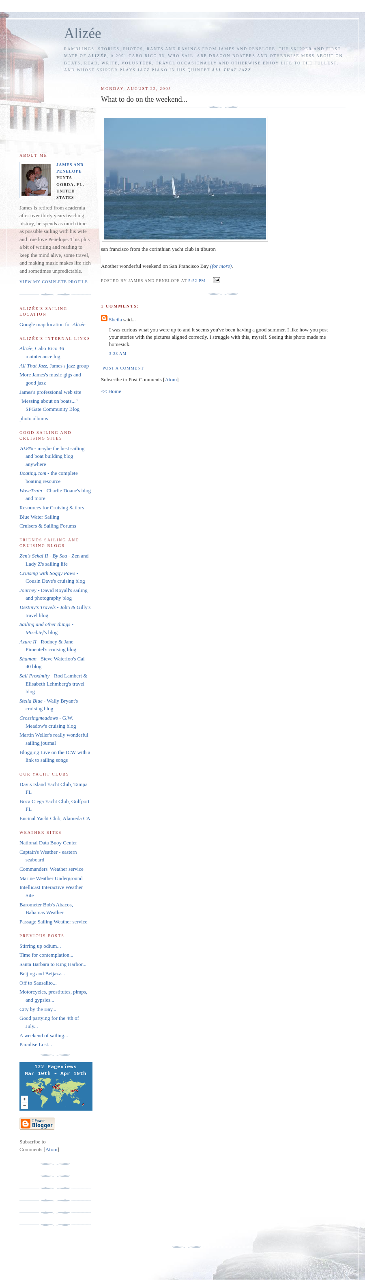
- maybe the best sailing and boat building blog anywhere (51, 456)
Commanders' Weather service (51, 869)
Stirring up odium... (40, 946)
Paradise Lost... (35, 1044)
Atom (171, 379)
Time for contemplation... (46, 955)
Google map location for (52, 324)
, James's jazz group (54, 366)
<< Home (111, 391)
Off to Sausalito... (38, 983)
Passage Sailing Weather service (53, 922)
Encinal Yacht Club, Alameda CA (54, 818)
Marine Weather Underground (51, 878)
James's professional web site (50, 392)
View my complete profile (53, 282)
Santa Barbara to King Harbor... (52, 964)
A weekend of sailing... (43, 1035)
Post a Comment (123, 368)
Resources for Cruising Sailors (51, 507)
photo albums (33, 418)
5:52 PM (197, 280)
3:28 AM (118, 353)
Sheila (115, 319)
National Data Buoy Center (48, 843)
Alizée (82, 33)
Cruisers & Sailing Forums (47, 526)
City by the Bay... (37, 1009)
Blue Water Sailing (39, 517)
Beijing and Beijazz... (42, 973)
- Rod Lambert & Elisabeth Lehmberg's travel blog (53, 683)
